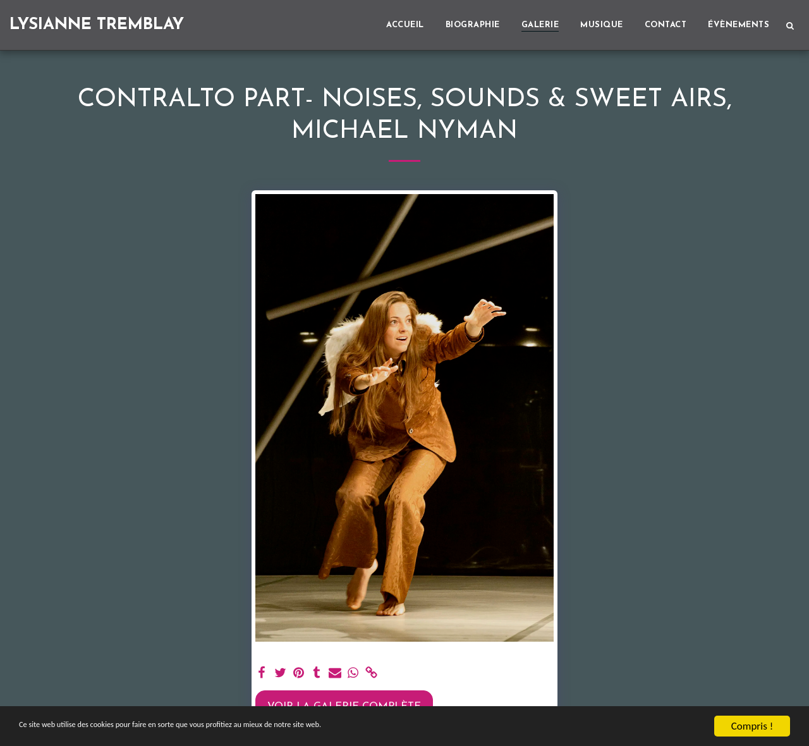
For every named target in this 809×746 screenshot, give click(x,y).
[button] (790, 25)
